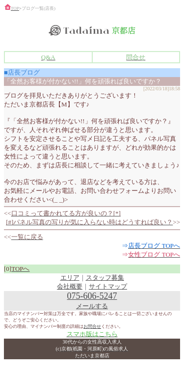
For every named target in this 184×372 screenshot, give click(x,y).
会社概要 (69, 286)
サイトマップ (108, 286)
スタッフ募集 (105, 277)
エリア (69, 277)
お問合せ (92, 326)
